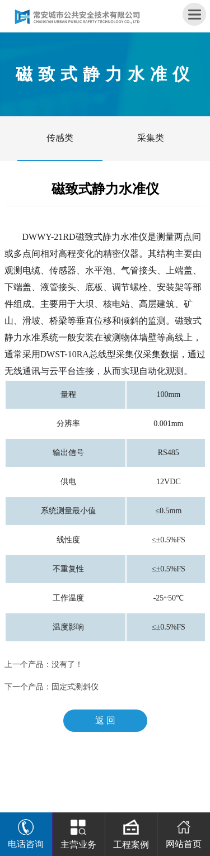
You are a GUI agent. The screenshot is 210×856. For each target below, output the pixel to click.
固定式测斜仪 (75, 687)
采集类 (150, 138)
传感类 (59, 138)
